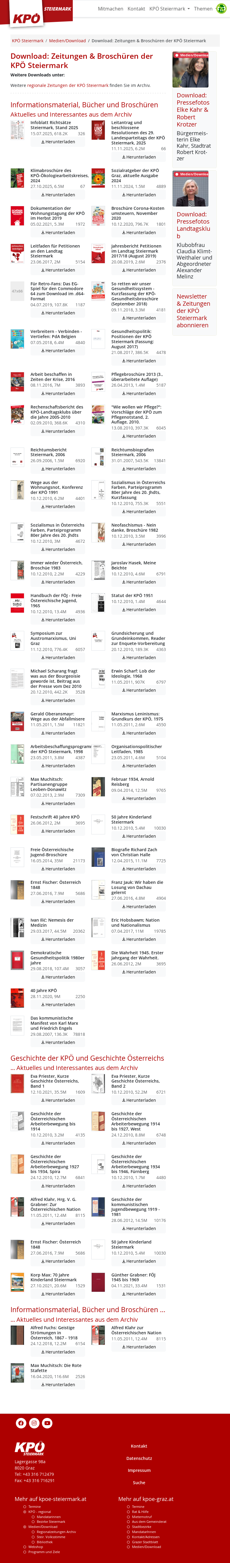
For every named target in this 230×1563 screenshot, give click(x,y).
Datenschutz (139, 1458)
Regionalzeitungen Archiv (56, 1531)
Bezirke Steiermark (51, 1521)
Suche (139, 1482)
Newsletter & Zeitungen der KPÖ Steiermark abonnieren (193, 310)
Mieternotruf (142, 1516)
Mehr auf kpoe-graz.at (145, 1499)
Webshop (35, 1546)
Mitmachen (110, 8)
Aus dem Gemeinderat (149, 1521)
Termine (34, 1506)
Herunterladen (62, 141)
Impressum (139, 1470)
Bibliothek (45, 1542)
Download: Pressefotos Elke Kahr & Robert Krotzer (193, 109)
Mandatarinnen (49, 1516)
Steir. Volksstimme (51, 1537)
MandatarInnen (144, 1531)
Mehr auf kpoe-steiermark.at (50, 1499)
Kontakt (136, 8)
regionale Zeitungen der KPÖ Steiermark (67, 85)
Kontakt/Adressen (146, 1537)
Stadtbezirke (141, 1526)
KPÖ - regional (39, 1511)
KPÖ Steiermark (167, 8)
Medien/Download (43, 1526)
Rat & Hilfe (140, 1511)
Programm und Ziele (44, 1552)
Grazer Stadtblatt (145, 1542)
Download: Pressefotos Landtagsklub (193, 225)
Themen (204, 8)
